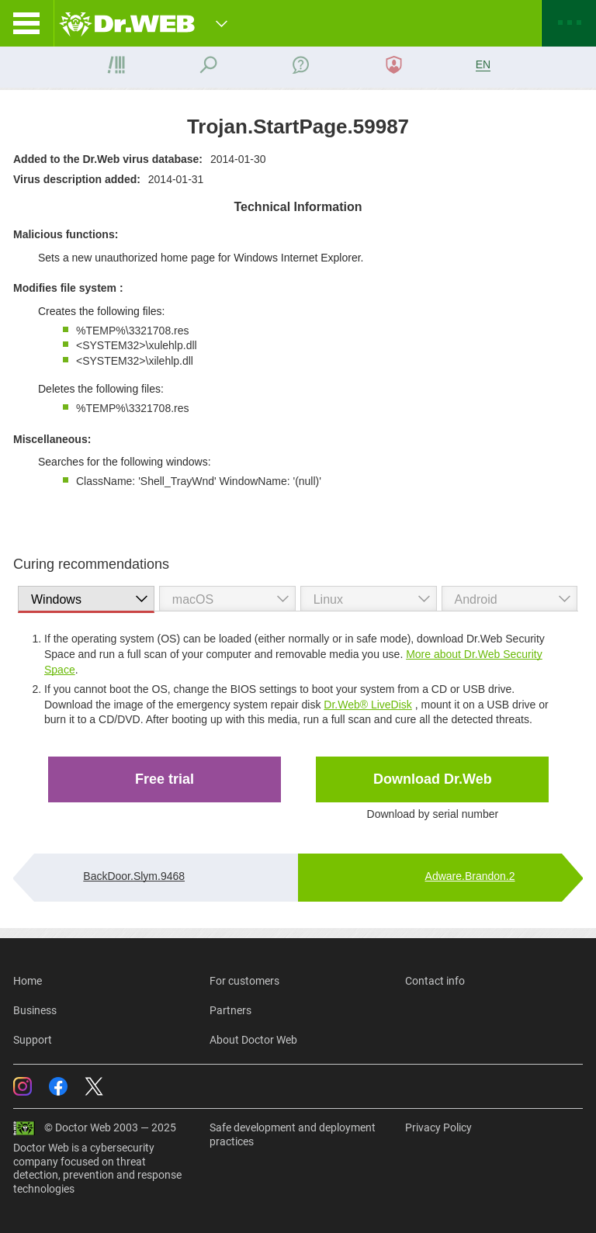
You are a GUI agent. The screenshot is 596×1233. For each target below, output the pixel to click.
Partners (230, 1010)
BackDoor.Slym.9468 (134, 876)
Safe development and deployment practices (293, 1134)
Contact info (435, 980)
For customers (244, 980)
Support (32, 1039)
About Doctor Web (253, 1039)
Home (27, 980)
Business (35, 1010)
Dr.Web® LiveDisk (368, 704)
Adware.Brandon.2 (470, 876)
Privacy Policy (438, 1127)
